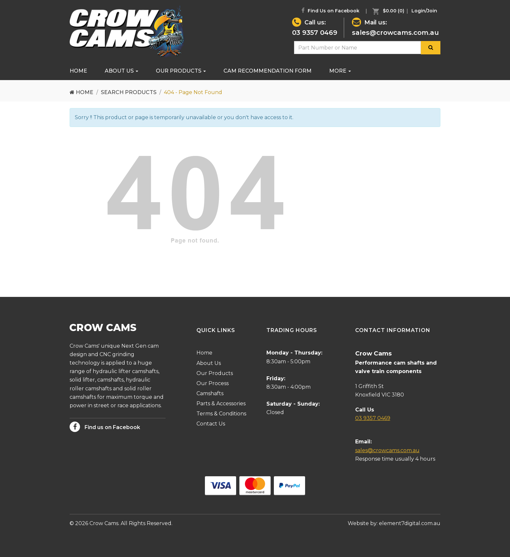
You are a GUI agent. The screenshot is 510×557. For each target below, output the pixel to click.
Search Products (128, 92)
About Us (121, 71)
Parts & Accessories (221, 403)
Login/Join (424, 11)
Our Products (181, 71)
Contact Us (210, 424)
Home (78, 71)
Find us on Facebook (105, 427)
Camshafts (209, 393)
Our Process (212, 383)
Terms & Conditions (221, 414)
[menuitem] (387, 11)
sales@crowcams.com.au (395, 32)
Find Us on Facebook (330, 10)
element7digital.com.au (409, 523)
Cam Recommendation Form (267, 71)
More (340, 71)
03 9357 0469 (314, 32)
